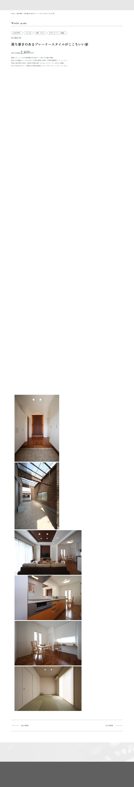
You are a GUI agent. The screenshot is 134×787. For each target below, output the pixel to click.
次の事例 (110, 725)
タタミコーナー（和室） (57, 33)
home (13, 13)
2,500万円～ (17, 33)
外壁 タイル (40, 33)
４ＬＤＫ (28, 33)
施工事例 (19, 13)
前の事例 (24, 725)
